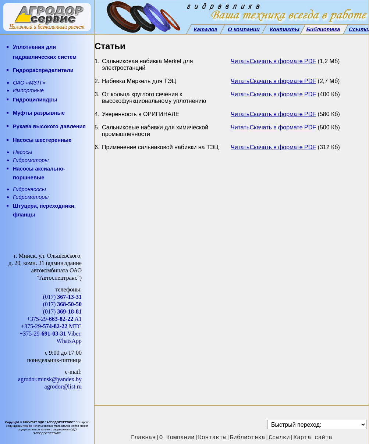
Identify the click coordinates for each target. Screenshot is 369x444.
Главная (143, 437)
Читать (240, 61)
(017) (62, 297)
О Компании (177, 437)
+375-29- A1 (54, 319)
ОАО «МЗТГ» (29, 83)
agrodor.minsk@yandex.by (50, 379)
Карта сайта (313, 437)
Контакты (212, 437)
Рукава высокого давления (49, 126)
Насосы (22, 152)
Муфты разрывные (39, 113)
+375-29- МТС (51, 326)
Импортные (28, 90)
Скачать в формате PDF (283, 61)
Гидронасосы (29, 189)
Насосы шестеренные (42, 140)
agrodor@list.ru (63, 386)
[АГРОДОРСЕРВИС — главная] (47, 17)
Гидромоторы (31, 160)
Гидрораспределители (43, 70)
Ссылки (279, 437)
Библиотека (247, 437)
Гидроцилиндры (35, 100)
